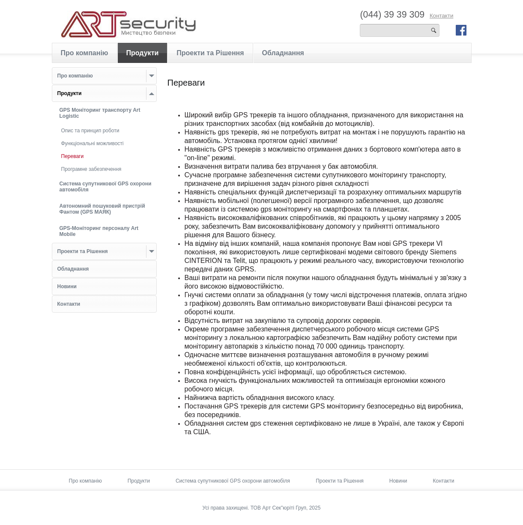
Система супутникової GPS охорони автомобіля (233, 481)
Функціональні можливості (92, 143)
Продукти (142, 53)
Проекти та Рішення (210, 53)
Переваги (72, 156)
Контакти (441, 15)
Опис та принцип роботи (90, 131)
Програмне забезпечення (91, 169)
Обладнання (283, 53)
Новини (398, 481)
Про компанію (84, 53)
